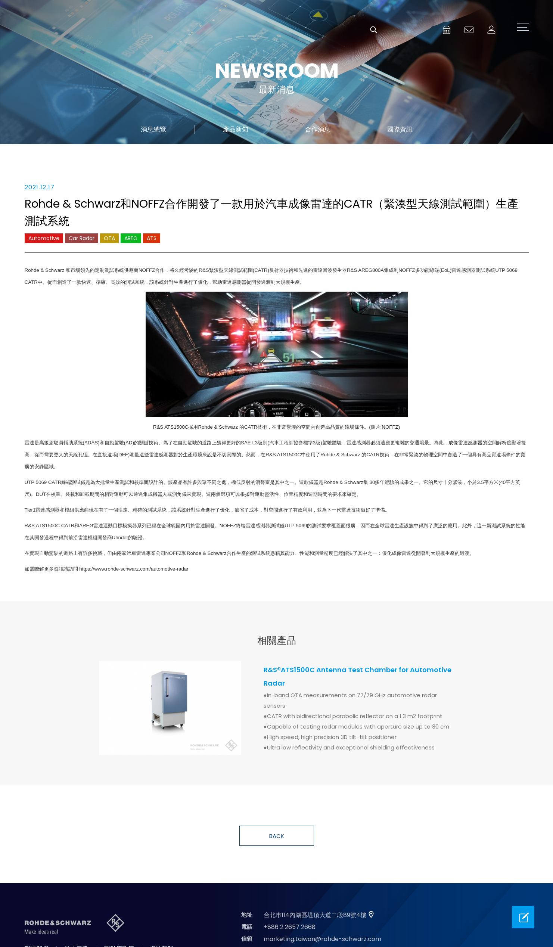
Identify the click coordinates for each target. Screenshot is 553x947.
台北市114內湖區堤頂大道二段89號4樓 (315, 915)
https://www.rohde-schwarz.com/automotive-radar (134, 569)
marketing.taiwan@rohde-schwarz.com (322, 939)
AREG (130, 238)
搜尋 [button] (373, 29)
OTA (109, 238)
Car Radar (81, 238)
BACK (276, 836)
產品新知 (235, 129)
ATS (151, 238)
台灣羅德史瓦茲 (77, 30)
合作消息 (317, 129)
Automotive (43, 238)
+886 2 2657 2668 (290, 927)
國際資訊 (400, 129)
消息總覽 (153, 129)
